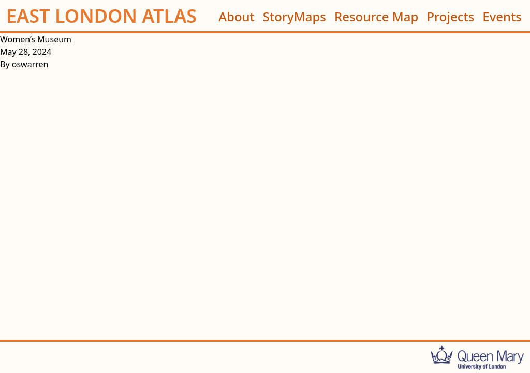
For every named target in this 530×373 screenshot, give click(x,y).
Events (502, 15)
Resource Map (376, 15)
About (236, 15)
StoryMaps (294, 15)
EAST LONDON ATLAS (101, 16)
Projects (450, 15)
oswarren (30, 64)
